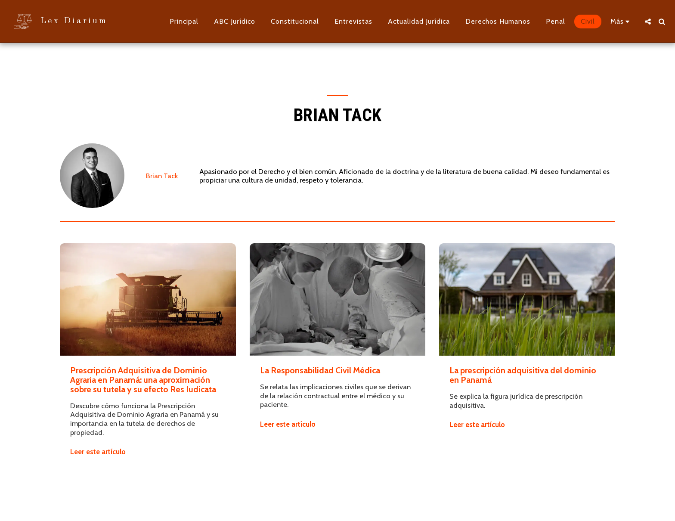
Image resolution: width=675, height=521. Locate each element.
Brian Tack (162, 175)
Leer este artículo (98, 451)
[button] (647, 21)
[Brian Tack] (92, 175)
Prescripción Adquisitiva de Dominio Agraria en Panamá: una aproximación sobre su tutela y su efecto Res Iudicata (143, 379)
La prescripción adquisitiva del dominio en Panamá (522, 375)
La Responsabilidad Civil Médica (320, 370)
